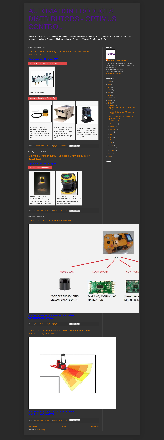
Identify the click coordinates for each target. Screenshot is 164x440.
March (112, 145)
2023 (109, 90)
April (111, 142)
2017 (109, 154)
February (112, 148)
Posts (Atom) (41, 430)
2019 (109, 100)
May (111, 140)
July (111, 134)
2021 (109, 95)
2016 (109, 156)
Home (64, 426)
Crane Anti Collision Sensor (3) (42, 98)
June (111, 137)
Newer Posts (33, 426)
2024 (109, 87)
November (113, 124)
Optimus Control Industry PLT (43, 59)
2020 (109, 98)
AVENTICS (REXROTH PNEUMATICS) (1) (47, 63)
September (113, 129)
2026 (109, 82)
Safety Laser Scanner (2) (40, 168)
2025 (109, 84)
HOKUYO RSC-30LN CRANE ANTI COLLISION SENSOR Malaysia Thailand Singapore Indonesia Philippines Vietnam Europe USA (87, 133)
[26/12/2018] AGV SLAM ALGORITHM (49, 220)
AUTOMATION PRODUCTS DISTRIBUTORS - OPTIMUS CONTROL (72, 18)
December (113, 105)
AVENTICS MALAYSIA (38, 92)
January (112, 150)
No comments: (63, 145)
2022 (109, 92)
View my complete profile (113, 73)
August (112, 132)
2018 (109, 103)
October (112, 126)
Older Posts (95, 426)
